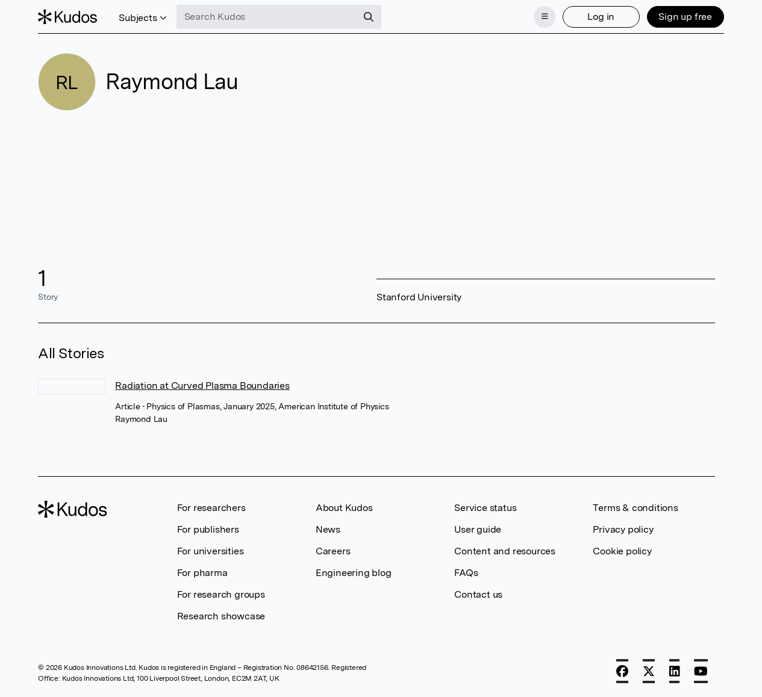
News (328, 529)
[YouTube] (701, 671)
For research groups (221, 594)
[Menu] (544, 17)
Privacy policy (623, 529)
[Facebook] (622, 671)
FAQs (466, 572)
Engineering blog (354, 572)
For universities (210, 551)
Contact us (478, 594)
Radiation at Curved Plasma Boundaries (202, 385)
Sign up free (685, 16)
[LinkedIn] (674, 671)
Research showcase (221, 616)
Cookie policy (622, 551)
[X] (649, 671)
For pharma (202, 572)
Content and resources (504, 551)
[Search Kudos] (267, 16)
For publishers (208, 529)
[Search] (369, 16)
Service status (485, 507)
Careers (333, 551)
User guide (477, 529)
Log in (600, 16)
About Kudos (344, 507)
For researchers (211, 507)
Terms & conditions (635, 507)
